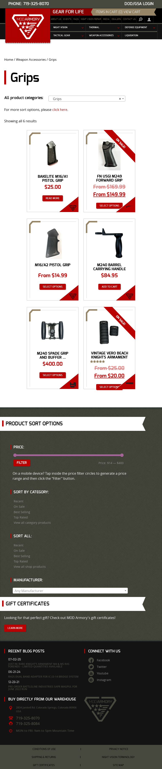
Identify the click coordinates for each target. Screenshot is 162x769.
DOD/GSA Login (139, 4)
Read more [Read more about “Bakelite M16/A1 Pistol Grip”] (52, 198)
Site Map (118, 765)
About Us (56, 19)
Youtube (102, 673)
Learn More (15, 628)
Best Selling (22, 512)
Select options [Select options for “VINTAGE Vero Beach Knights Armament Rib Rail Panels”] (109, 387)
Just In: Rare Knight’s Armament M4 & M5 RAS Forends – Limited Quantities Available (38, 665)
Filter (22, 462)
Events (67, 19)
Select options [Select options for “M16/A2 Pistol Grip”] (52, 286)
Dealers (116, 19)
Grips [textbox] (85, 99)
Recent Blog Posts (26, 651)
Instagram (104, 680)
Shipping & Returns (44, 757)
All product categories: (23, 98)
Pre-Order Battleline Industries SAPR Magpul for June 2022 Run (42, 688)
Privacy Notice (118, 749)
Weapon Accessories (31, 60)
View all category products (32, 523)
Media (106, 19)
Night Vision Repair (91, 19)
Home (8, 60)
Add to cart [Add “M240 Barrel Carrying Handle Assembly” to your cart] (109, 286)
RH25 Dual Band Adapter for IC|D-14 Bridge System (43, 676)
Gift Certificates (44, 765)
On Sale (19, 507)
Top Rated (21, 517)
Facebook (103, 660)
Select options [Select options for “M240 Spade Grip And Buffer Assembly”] (52, 375)
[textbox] (70, 591)
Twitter (102, 667)
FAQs (76, 19)
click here (59, 109)
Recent (18, 501)
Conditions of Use (44, 749)
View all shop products (30, 567)
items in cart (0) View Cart (118, 12)
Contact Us (129, 19)
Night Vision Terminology (118, 757)
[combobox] (87, 99)
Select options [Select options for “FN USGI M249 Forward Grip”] (109, 205)
